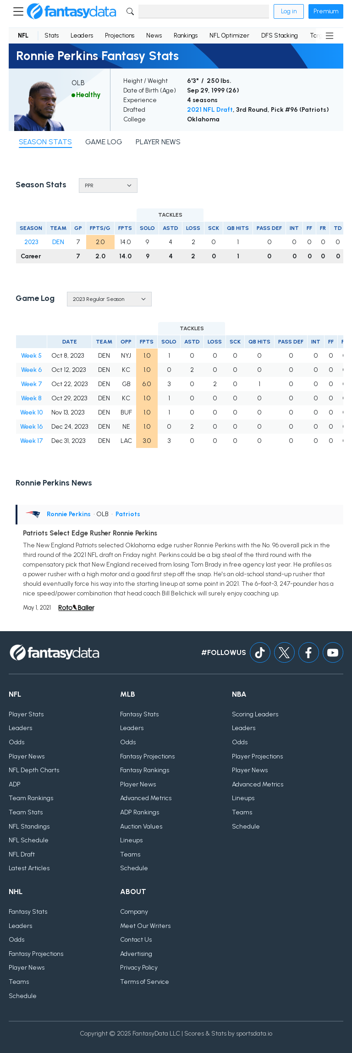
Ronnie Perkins (69, 514)
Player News (26, 756)
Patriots (128, 514)
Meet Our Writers (145, 926)
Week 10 (31, 412)
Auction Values (141, 826)
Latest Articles (29, 868)
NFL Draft (22, 854)
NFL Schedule (29, 840)
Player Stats (26, 714)
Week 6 (31, 370)
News (154, 35)
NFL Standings (29, 826)
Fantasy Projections (147, 756)
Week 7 (31, 384)
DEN (58, 242)
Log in (289, 11)
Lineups (131, 840)
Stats (51, 35)
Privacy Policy (139, 967)
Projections (119, 35)
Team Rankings (31, 798)
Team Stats (26, 812)
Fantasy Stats (139, 714)
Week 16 (31, 427)
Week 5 (31, 356)
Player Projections (257, 756)
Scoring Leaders (255, 714)
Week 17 (31, 441)
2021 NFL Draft (210, 110)
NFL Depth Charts (34, 770)
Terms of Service (144, 982)
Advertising (136, 954)
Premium (326, 11)
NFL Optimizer (229, 35)
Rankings (186, 35)
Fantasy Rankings (144, 770)
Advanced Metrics (145, 798)
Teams (130, 854)
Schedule (134, 868)
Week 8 (31, 398)
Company (134, 912)
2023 (31, 242)
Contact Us (136, 940)
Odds (16, 742)
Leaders (82, 35)
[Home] (71, 11)
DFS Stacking (279, 35)
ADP (15, 784)
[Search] (203, 11)
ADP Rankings (139, 812)
